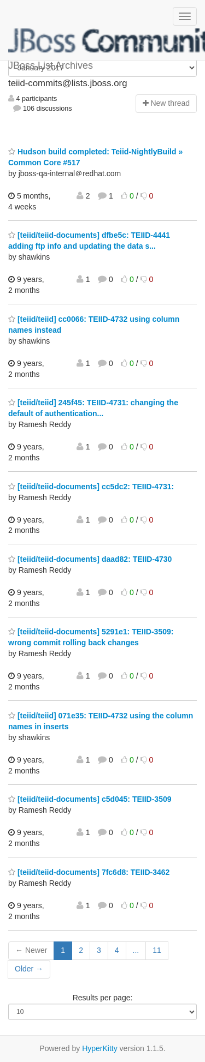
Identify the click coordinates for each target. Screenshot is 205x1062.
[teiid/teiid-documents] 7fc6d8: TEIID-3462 (88, 872)
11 (157, 950)
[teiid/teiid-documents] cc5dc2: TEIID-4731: (91, 486)
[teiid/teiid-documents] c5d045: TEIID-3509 (90, 799)
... (136, 950)
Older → (29, 968)
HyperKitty (100, 1048)
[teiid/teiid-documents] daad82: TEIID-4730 (90, 559)
